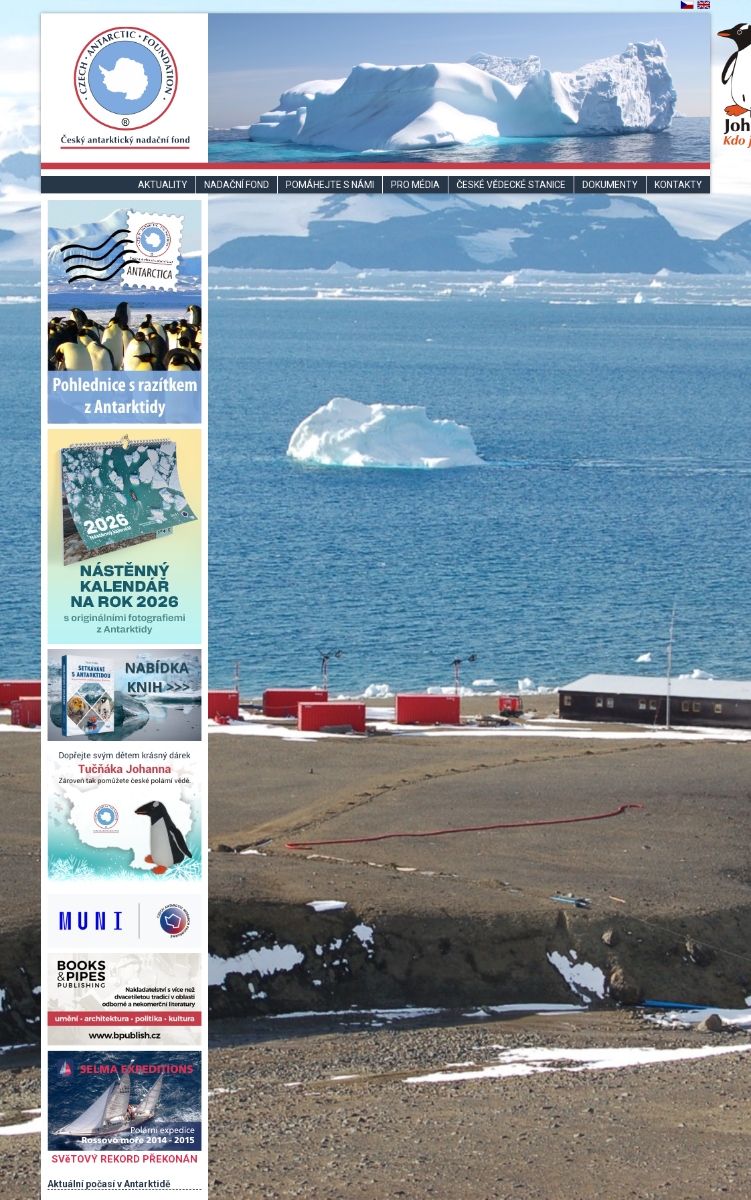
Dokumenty (610, 184)
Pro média (415, 184)
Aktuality (162, 184)
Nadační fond (236, 184)
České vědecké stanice (511, 184)
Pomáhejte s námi (330, 184)
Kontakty (678, 184)
